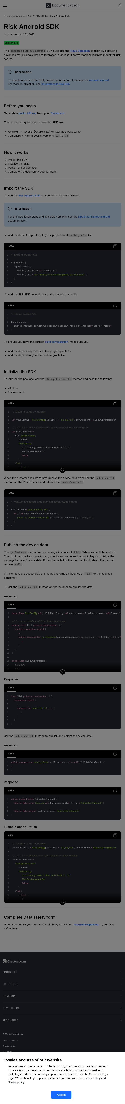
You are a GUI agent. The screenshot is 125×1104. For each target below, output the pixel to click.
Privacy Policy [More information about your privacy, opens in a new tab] (91, 1078)
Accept (61, 1094)
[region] (62, 1078)
